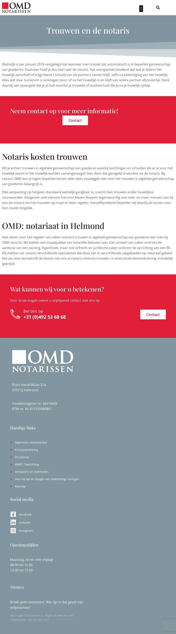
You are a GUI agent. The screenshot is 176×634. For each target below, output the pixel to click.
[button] (150, 8)
